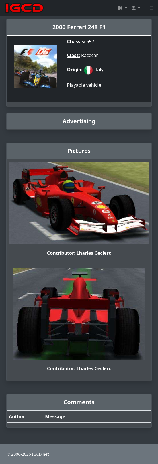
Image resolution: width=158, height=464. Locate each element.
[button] (122, 8)
